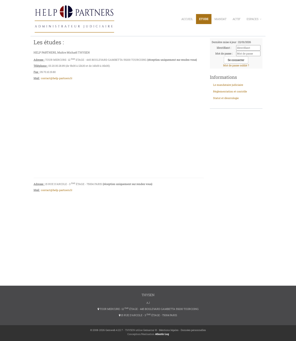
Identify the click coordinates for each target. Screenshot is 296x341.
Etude (203, 19)
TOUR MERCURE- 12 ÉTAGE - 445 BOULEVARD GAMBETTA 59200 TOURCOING (148, 309)
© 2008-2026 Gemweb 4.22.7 (106, 330)
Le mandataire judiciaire (228, 85)
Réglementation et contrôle (230, 91)
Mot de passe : (224, 53)
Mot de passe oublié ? (236, 65)
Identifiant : (224, 48)
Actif (237, 19)
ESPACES (254, 19)
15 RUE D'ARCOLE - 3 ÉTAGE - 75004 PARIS (148, 315)
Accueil (187, 19)
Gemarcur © (150, 330)
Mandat (220, 19)
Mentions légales (169, 330)
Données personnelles (193, 330)
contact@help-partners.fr (57, 78)
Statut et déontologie (226, 98)
